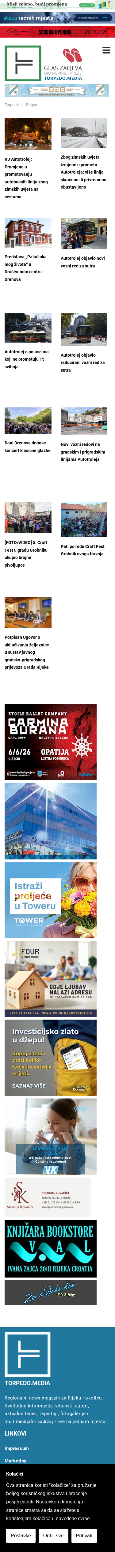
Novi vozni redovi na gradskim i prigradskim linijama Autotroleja (83, 452)
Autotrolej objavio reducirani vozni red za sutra (83, 363)
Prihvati (84, 1535)
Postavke (21, 1535)
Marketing (16, 1461)
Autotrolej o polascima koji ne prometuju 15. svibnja (27, 359)
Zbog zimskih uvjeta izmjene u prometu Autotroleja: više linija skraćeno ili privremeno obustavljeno (83, 172)
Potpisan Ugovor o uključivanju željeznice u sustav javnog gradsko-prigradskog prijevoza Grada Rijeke (27, 652)
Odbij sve (53, 1535)
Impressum (17, 1448)
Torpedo (12, 104)
